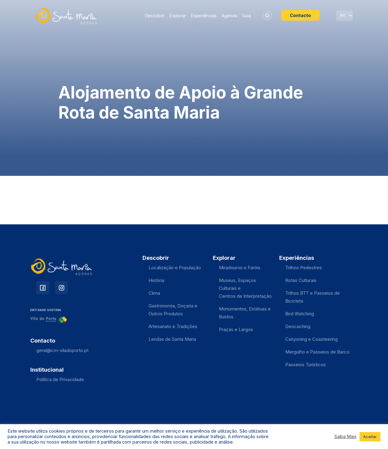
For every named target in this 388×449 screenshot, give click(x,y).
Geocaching (297, 326)
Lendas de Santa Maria (172, 339)
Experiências (204, 15)
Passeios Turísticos (305, 364)
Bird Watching (299, 314)
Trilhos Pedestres (303, 267)
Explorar (177, 15)
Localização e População (175, 267)
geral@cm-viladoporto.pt (62, 350)
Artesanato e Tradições (173, 326)
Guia (246, 15)
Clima (154, 293)
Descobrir (155, 15)
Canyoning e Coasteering (311, 339)
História (156, 280)
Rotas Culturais (300, 280)
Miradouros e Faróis (239, 267)
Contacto (300, 15)
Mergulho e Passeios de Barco (317, 352)
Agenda (229, 15)
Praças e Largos (236, 329)
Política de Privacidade (60, 379)
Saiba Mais (345, 436)
